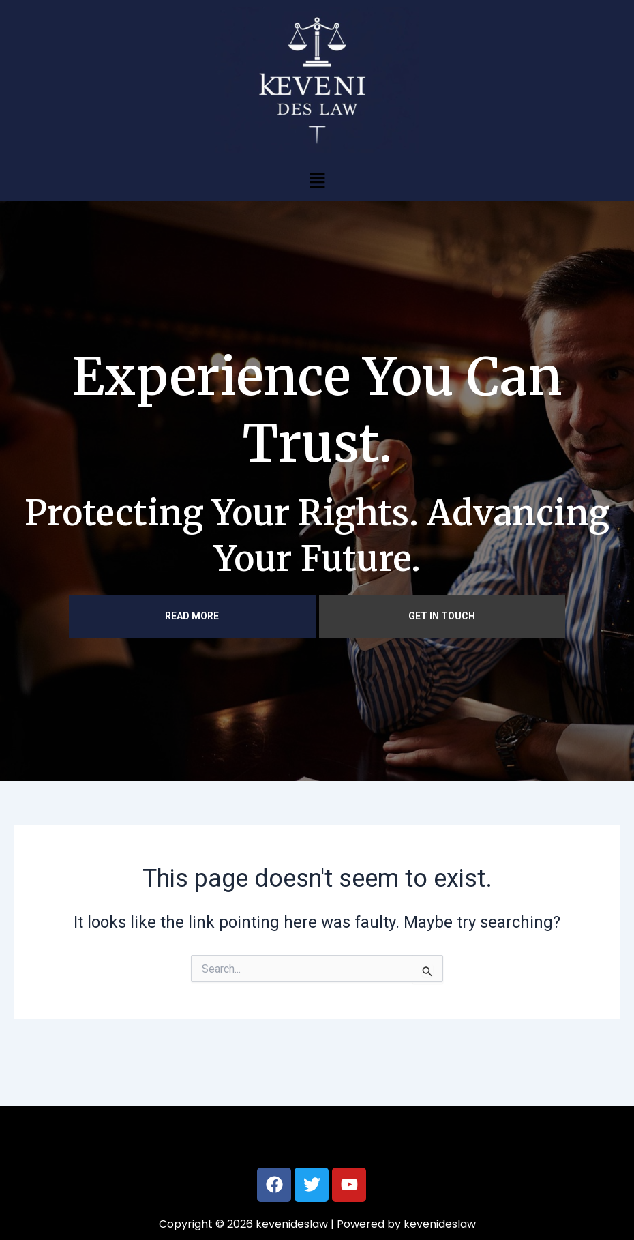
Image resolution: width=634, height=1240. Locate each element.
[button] (317, 180)
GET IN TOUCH (441, 615)
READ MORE (192, 615)
